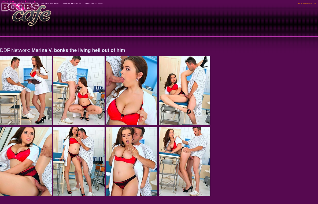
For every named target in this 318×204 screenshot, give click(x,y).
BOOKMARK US (307, 3)
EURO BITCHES (93, 3)
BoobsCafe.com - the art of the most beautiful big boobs (26, 11)
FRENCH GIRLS (72, 3)
